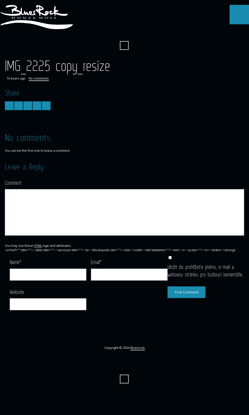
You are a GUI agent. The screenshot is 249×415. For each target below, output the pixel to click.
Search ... (124, 45)
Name (15, 262)
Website (17, 292)
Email (96, 262)
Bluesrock (137, 347)
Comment (13, 182)
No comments (39, 78)
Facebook (124, 33)
